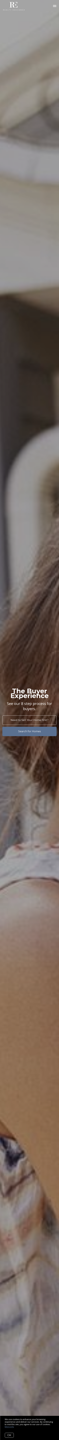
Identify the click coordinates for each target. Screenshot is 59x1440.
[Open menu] (54, 6)
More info (9, 1426)
